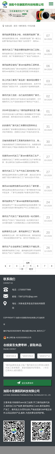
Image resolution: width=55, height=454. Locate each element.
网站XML (32, 331)
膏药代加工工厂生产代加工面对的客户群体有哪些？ (25, 171)
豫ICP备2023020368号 (12, 331)
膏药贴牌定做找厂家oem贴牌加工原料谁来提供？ (24, 65)
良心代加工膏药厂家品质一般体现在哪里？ (21, 80)
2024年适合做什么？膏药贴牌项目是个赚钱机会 (24, 110)
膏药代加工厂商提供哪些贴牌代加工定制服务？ (23, 50)
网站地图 (25, 331)
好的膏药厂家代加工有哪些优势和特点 (19, 125)
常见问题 (31, 26)
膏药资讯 (22, 26)
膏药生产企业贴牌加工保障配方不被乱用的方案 (23, 246)
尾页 (31, 269)
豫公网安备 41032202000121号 (17, 337)
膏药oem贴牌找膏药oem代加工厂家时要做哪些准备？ (26, 186)
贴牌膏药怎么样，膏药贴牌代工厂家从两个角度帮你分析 (28, 231)
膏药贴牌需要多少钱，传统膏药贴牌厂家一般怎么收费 (26, 34)
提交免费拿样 (27, 383)
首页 (15, 26)
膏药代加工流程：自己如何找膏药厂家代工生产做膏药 (26, 95)
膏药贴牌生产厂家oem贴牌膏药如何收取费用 (22, 201)
